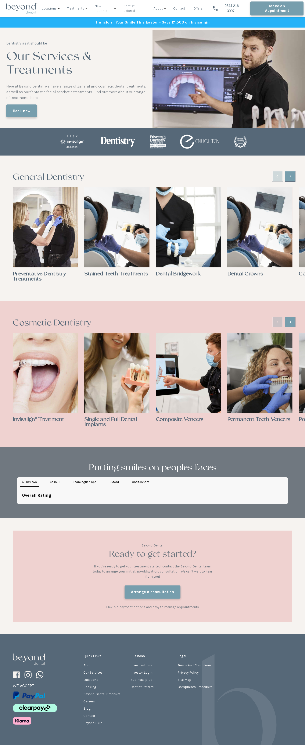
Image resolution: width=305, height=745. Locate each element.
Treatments (75, 8)
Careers (89, 667)
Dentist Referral (142, 653)
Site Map (184, 646)
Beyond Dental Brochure (101, 660)
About (158, 8)
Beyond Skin (92, 689)
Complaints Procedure (195, 653)
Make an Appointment (277, 8)
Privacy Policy (188, 638)
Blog (87, 674)
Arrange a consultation (152, 557)
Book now (21, 110)
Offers (198, 8)
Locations (49, 8)
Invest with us (141, 631)
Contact (179, 8)
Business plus (141, 646)
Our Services (93, 638)
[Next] (290, 176)
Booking (89, 653)
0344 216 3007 (226, 8)
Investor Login (141, 638)
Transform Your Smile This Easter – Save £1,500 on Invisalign (152, 22)
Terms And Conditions (195, 631)
